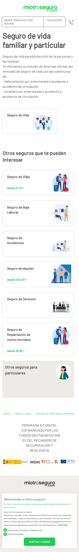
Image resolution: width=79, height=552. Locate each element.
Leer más (62, 524)
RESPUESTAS (54, 20)
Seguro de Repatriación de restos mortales (19, 335)
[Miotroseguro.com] (40, 8)
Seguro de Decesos (21, 299)
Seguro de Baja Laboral (18, 209)
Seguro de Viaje (18, 177)
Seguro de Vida (18, 115)
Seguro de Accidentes (15, 240)
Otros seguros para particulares (21, 370)
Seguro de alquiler (20, 268)
